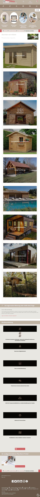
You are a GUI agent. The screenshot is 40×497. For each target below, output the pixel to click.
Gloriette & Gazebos (13, 488)
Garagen (9, 490)
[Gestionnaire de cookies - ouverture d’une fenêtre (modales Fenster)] (38, 495)
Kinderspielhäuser (5, 487)
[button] (37, 10)
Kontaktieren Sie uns (6, 475)
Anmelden (6, 315)
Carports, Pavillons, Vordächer (16, 487)
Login (3, 315)
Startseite (6, 30)
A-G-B (3, 477)
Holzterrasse (26, 487)
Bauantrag (15, 490)
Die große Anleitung (12, 30)
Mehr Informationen (20, 449)
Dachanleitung (21, 488)
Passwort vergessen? (13, 315)
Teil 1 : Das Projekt (21, 30)
